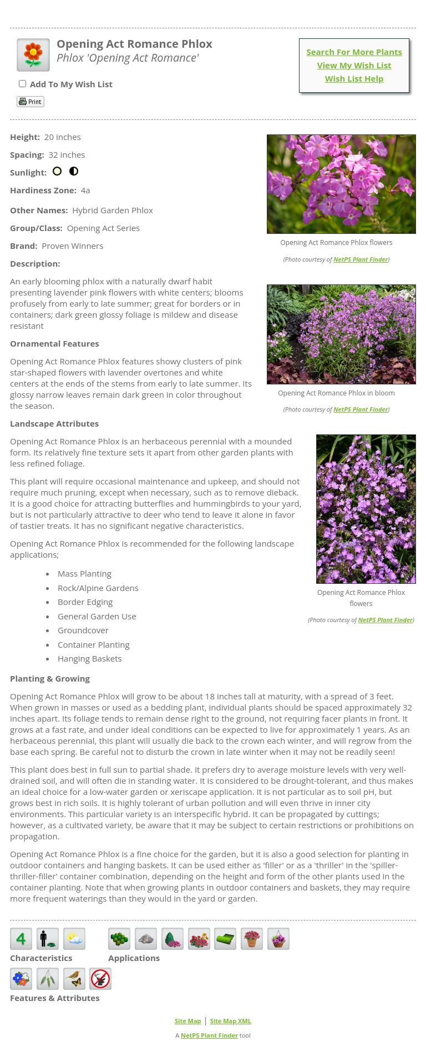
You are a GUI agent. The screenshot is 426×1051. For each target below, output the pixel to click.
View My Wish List (354, 65)
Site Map (188, 1021)
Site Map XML (230, 1021)
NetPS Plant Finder (360, 259)
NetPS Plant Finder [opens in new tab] (209, 1035)
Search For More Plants (354, 51)
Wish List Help (354, 78)
